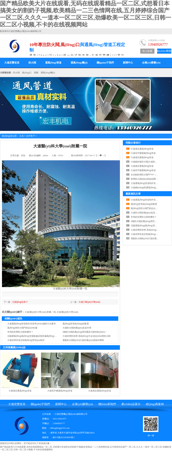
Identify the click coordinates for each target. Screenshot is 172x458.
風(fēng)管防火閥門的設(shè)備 (22, 328)
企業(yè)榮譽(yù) (151, 62)
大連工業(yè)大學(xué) (89, 302)
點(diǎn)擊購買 (164, 52)
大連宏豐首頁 (16, 404)
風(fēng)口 (27, 72)
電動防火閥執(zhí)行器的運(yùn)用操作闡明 (83, 340)
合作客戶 (30, 136)
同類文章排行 (133, 142)
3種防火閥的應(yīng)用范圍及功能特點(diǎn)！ (85, 332)
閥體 (36, 72)
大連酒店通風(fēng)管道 (20, 390)
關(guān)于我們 (105, 62)
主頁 (21, 136)
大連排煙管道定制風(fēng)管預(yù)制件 (26, 340)
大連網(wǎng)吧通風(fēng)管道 (145, 187)
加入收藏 (147, 51)
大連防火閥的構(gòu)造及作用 (77, 328)
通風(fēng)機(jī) (79, 62)
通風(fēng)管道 (53, 62)
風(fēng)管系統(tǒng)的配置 (76, 323)
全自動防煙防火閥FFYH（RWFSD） (148, 174)
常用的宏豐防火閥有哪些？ (20, 332)
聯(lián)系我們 (107, 404)
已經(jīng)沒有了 (20, 302)
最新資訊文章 (133, 193)
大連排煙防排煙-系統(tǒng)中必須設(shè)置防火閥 (86, 336)
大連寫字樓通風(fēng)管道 (59, 390)
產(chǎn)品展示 (130, 404)
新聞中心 (128, 62)
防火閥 (32, 62)
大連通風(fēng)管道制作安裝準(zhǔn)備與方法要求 (31, 323)
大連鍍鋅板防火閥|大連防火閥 (145, 161)
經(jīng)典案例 (155, 404)
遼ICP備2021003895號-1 (63, 437)
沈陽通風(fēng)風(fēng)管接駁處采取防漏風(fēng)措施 (33, 336)
